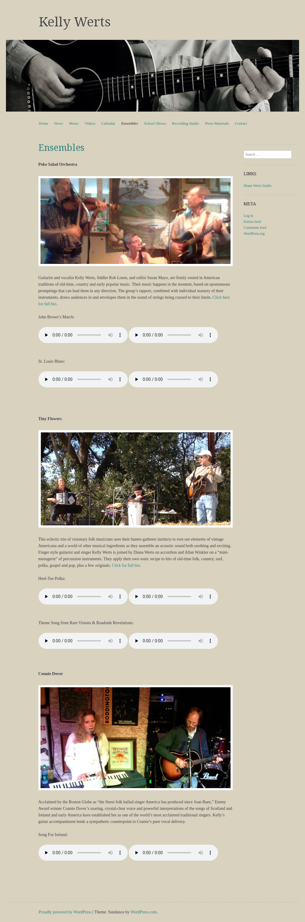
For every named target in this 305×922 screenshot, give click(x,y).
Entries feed (252, 222)
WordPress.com (143, 912)
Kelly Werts (75, 22)
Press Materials (217, 123)
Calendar (108, 123)
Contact (241, 123)
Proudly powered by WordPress (65, 912)
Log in (248, 216)
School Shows (155, 123)
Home (43, 123)
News (58, 123)
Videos (90, 123)
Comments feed (255, 228)
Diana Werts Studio (257, 186)
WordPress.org (254, 233)
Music (74, 123)
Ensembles (129, 123)
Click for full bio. (126, 565)
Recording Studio (185, 123)
